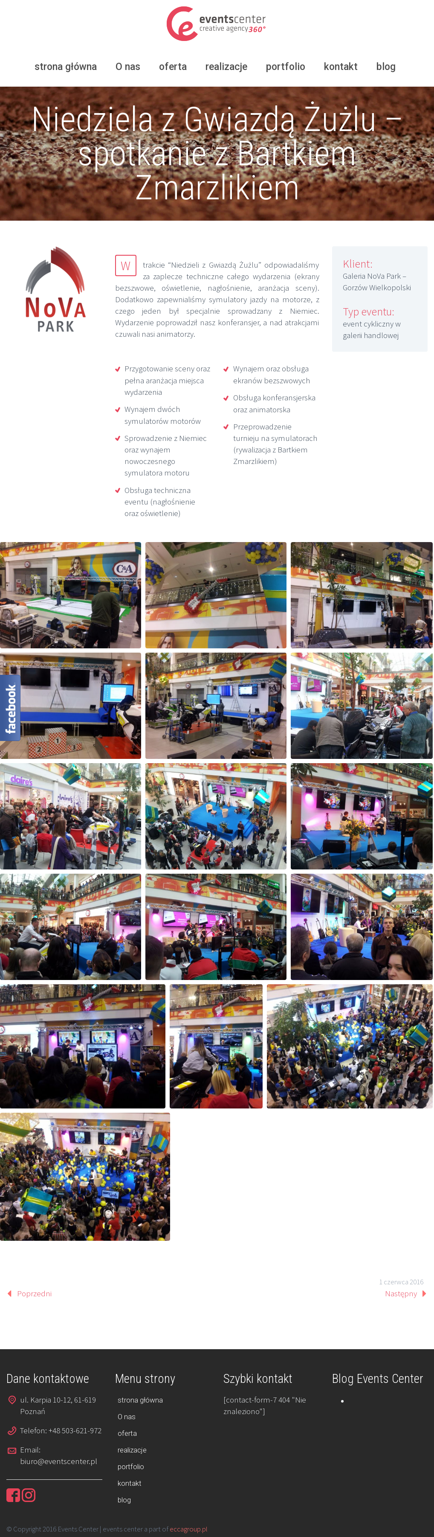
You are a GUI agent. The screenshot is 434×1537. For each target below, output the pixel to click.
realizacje (226, 67)
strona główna (66, 67)
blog (386, 67)
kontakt (341, 67)
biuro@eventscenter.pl (58, 1461)
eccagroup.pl (189, 1529)
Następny (401, 1293)
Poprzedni (34, 1293)
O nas (128, 67)
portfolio (285, 67)
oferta (173, 67)
